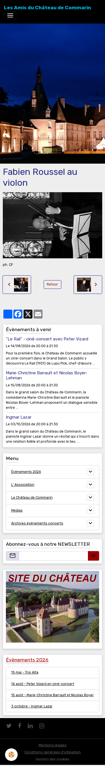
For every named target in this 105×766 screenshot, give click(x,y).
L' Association (22, 485)
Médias (17, 510)
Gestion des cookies (52, 759)
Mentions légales (53, 745)
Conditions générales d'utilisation (52, 752)
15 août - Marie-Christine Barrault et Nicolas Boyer (52, 695)
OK (93, 555)
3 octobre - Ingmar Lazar (32, 706)
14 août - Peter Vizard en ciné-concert (42, 684)
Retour (52, 284)
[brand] (47, 7)
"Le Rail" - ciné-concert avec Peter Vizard (47, 339)
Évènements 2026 (26, 472)
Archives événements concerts (37, 523)
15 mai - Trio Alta (24, 672)
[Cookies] (11, 754)
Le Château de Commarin (32, 498)
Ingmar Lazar (18, 417)
